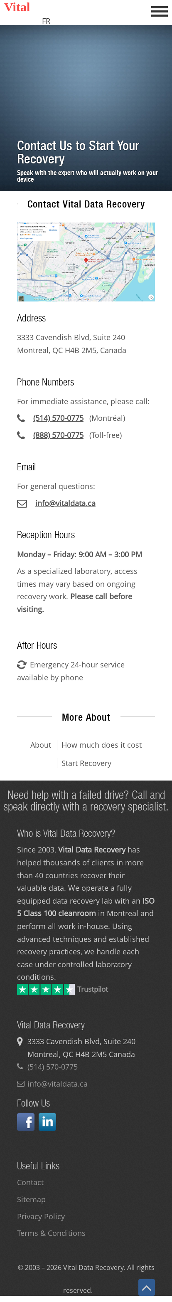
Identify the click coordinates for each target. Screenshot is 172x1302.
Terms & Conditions (51, 1233)
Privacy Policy (41, 1216)
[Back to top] (146, 1287)
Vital (17, 7)
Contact (30, 1182)
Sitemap (31, 1199)
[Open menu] (159, 10)
